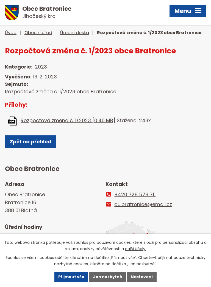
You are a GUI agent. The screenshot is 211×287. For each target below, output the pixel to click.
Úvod (10, 32)
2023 (41, 66)
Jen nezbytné (107, 277)
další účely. (135, 249)
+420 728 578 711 (135, 194)
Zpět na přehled (30, 141)
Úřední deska (74, 32)
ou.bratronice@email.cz (143, 204)
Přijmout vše (71, 277)
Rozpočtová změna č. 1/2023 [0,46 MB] (68, 120)
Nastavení (142, 277)
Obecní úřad (38, 32)
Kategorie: (18, 66)
